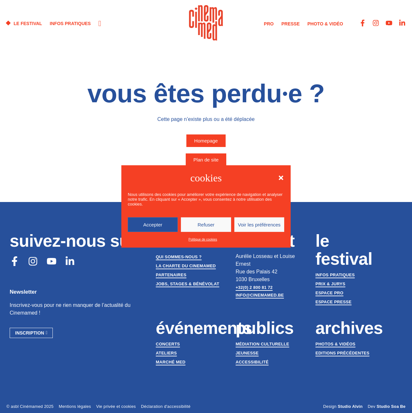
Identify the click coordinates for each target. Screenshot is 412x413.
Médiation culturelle (262, 344)
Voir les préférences (259, 224)
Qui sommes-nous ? (178, 256)
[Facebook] (15, 261)
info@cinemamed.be (260, 295)
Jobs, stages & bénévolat (187, 283)
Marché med (170, 362)
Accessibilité (252, 362)
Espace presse (333, 301)
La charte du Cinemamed (186, 265)
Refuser (206, 224)
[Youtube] (53, 261)
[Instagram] (34, 261)
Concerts (168, 344)
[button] (281, 178)
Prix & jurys (330, 283)
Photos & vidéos (335, 344)
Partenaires (171, 274)
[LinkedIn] (72, 261)
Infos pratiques (335, 274)
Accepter (152, 224)
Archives (349, 327)
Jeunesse (247, 353)
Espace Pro (329, 292)
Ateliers (166, 353)
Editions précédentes (342, 353)
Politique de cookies (203, 239)
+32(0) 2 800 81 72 (254, 287)
